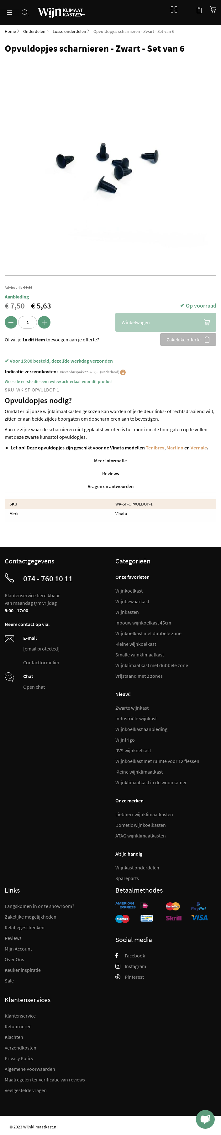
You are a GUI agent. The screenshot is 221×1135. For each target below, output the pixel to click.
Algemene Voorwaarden (30, 1069)
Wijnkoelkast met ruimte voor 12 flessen (157, 761)
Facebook (130, 955)
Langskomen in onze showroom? (39, 906)
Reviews (110, 473)
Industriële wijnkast (136, 718)
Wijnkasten (127, 612)
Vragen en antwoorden (111, 486)
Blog (172, 9)
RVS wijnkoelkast (133, 750)
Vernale (199, 447)
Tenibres (155, 447)
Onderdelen (34, 31)
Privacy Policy (19, 1058)
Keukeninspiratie (23, 970)
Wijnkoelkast (129, 591)
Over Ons (14, 959)
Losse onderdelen (69, 31)
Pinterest (129, 977)
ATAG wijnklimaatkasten (140, 835)
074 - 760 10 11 (48, 578)
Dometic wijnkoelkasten (140, 825)
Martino (174, 447)
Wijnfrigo (125, 740)
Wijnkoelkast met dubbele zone (148, 633)
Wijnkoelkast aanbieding (141, 729)
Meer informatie (110, 461)
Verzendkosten (20, 1047)
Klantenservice (20, 1016)
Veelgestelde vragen (26, 1090)
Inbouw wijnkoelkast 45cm (143, 622)
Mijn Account (18, 949)
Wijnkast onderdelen (137, 867)
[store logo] (61, 9)
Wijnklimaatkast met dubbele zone (151, 665)
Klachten (14, 1037)
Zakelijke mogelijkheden (30, 917)
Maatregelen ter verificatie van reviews (45, 1079)
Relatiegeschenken (25, 927)
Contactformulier (41, 662)
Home (10, 31)
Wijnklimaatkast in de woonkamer (151, 782)
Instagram (130, 966)
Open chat (34, 687)
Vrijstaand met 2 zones (139, 676)
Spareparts (127, 878)
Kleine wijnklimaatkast (139, 772)
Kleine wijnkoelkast (135, 644)
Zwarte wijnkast (132, 708)
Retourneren (18, 1026)
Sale (9, 980)
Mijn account (186, 9)
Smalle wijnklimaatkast (139, 654)
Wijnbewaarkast (132, 601)
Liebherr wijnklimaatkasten (144, 814)
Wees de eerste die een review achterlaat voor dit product (59, 381)
